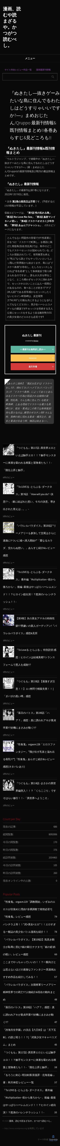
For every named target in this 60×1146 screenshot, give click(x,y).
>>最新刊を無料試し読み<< (33, 349)
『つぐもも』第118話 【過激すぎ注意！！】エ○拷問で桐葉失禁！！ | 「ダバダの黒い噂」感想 (29, 689)
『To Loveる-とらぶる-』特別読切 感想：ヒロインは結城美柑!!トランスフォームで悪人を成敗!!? (29, 657)
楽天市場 (33, 366)
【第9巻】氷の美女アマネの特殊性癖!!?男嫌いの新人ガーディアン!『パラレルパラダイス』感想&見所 (30, 626)
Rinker (36, 341)
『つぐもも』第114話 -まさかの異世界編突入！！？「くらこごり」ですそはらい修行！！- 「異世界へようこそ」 (29, 791)
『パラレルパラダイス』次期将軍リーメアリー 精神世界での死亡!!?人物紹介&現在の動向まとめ (29, 992)
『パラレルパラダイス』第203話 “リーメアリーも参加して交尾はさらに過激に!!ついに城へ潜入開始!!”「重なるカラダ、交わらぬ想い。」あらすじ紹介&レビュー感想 (29, 540)
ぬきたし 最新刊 (31, 335)
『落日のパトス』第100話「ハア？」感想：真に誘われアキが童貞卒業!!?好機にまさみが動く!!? (29, 720)
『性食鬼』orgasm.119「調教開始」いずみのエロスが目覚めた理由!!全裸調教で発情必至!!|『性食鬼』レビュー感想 (29, 909)
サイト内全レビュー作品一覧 (18, 69)
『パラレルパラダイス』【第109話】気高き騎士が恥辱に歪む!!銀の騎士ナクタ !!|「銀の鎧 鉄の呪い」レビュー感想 (29, 947)
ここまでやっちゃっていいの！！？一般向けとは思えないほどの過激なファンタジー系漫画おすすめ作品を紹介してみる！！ (29, 969)
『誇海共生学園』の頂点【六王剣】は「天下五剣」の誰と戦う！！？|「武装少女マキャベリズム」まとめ (30, 1037)
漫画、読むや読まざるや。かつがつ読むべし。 (12, 27)
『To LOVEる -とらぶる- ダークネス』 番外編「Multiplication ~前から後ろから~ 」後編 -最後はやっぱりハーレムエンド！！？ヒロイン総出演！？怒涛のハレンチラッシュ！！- (29, 586)
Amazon (33, 358)
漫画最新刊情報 (43, 69)
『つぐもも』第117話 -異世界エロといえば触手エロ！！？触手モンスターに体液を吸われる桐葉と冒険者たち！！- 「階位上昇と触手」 (29, 1060)
